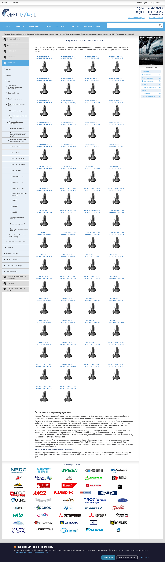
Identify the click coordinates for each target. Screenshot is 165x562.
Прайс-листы (34, 26)
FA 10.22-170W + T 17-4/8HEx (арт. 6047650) (116, 211)
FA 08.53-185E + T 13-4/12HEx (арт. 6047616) (44, 167)
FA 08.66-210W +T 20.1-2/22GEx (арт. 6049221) (92, 211)
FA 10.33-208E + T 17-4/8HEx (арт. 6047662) (68, 255)
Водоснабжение (13, 93)
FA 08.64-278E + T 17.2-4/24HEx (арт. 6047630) (116, 189)
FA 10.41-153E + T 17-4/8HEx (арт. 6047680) (116, 277)
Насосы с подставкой (17, 224)
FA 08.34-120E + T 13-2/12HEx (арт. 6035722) (68, 58)
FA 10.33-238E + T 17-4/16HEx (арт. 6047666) (117, 255)
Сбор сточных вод (15, 111)
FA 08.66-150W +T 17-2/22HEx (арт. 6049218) (44, 211)
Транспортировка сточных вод (18, 116)
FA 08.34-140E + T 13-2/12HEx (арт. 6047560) (117, 58)
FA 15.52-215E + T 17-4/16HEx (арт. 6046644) (68, 365)
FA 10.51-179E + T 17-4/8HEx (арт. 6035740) (116, 321)
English (15, 3)
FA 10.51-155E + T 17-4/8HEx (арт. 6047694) (44, 321)
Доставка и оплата (92, 26)
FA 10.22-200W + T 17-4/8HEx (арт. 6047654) (68, 233)
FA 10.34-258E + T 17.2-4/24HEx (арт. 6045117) (68, 277)
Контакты (74, 26)
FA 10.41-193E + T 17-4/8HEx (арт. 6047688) (68, 299)
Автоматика (9, 57)
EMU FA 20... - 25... (17, 182)
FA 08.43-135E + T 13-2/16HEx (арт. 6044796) (92, 123)
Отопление (9, 63)
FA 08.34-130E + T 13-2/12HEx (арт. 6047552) (92, 58)
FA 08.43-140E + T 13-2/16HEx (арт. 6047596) (44, 145)
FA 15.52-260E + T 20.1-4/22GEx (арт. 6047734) (68, 387)
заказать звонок (156, 18)
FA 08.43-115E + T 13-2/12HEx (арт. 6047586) (44, 101)
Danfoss (8, 69)
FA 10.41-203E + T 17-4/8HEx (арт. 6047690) (92, 299)
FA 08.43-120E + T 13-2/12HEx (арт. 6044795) (92, 101)
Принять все (108, 557)
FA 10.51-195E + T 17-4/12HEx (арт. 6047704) (68, 343)
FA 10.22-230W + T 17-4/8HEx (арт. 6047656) (92, 233)
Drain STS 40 (15, 146)
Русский (5, 3)
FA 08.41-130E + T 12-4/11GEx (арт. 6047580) (68, 79)
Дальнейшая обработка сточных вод (17, 236)
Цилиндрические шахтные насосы (19, 230)
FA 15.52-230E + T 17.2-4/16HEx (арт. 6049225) (92, 365)
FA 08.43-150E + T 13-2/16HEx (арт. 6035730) (92, 145)
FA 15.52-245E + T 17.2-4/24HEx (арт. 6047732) (44, 387)
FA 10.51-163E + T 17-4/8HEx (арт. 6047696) (68, 321)
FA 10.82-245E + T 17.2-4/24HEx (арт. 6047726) (44, 365)
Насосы (8, 75)
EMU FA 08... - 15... (17, 176)
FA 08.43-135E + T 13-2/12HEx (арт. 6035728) (68, 123)
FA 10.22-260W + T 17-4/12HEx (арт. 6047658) (44, 255)
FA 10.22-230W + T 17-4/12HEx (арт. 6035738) (117, 233)
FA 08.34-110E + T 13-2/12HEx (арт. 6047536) (44, 58)
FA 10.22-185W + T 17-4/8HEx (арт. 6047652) (44, 233)
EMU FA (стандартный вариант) (19, 194)
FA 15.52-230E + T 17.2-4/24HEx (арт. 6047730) (116, 365)
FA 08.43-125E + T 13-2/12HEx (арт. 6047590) (117, 101)
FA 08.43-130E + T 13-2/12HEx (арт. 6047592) (44, 123)
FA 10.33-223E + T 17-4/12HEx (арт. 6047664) (92, 255)
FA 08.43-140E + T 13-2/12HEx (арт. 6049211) (117, 123)
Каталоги (20, 26)
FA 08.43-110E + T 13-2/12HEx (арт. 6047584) (117, 79)
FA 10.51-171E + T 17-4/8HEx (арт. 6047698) (92, 321)
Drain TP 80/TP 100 (18, 164)
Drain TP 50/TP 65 (17, 158)
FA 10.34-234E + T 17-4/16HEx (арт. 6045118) (44, 277)
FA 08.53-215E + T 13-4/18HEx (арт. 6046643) (92, 167)
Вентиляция (9, 51)
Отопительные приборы (14, 265)
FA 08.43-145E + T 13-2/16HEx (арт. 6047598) (68, 145)
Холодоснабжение (11, 39)
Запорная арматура (12, 254)
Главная (6, 26)
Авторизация (154, 3)
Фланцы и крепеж (12, 260)
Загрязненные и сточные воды (16, 105)
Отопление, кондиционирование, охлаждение (15, 87)
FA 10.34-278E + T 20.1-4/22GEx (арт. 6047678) (92, 277)
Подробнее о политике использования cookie (31, 552)
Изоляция (8, 283)
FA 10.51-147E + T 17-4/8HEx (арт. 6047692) (116, 299)
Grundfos (10, 248)
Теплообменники (11, 271)
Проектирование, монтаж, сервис (14, 289)
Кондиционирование (151, 87)
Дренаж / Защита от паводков (16, 122)
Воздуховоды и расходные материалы (14, 277)
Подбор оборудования (55, 26)
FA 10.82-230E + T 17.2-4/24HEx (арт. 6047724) (116, 343)
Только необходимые (127, 557)
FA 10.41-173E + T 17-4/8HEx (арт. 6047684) (44, 299)
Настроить (145, 557)
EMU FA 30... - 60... (17, 188)
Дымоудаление (10, 45)
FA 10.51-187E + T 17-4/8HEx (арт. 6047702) (44, 343)
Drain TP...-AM (16, 170)
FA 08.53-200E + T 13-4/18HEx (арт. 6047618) (68, 167)
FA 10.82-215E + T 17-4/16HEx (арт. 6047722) (92, 343)
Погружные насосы (16, 129)
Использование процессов (17, 242)
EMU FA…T (15, 200)
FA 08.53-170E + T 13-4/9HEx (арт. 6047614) (116, 145)
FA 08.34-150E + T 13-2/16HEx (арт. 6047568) (44, 79)
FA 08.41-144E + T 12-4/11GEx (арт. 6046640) (92, 79)
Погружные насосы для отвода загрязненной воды (18, 134)
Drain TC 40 (15, 152)
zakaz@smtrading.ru (136, 18)
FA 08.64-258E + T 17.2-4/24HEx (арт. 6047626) (68, 189)
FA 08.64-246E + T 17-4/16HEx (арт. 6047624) (44, 189)
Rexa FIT (14, 206)
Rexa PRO (15, 212)
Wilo (8, 81)
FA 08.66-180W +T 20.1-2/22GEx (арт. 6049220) (68, 211)
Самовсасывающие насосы (17, 218)
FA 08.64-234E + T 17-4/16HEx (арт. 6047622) (117, 167)
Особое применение (15, 99)
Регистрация (141, 3)
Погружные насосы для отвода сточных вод (18, 140)
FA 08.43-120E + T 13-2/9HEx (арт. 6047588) (68, 101)
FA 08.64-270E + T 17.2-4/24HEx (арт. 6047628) (92, 189)
